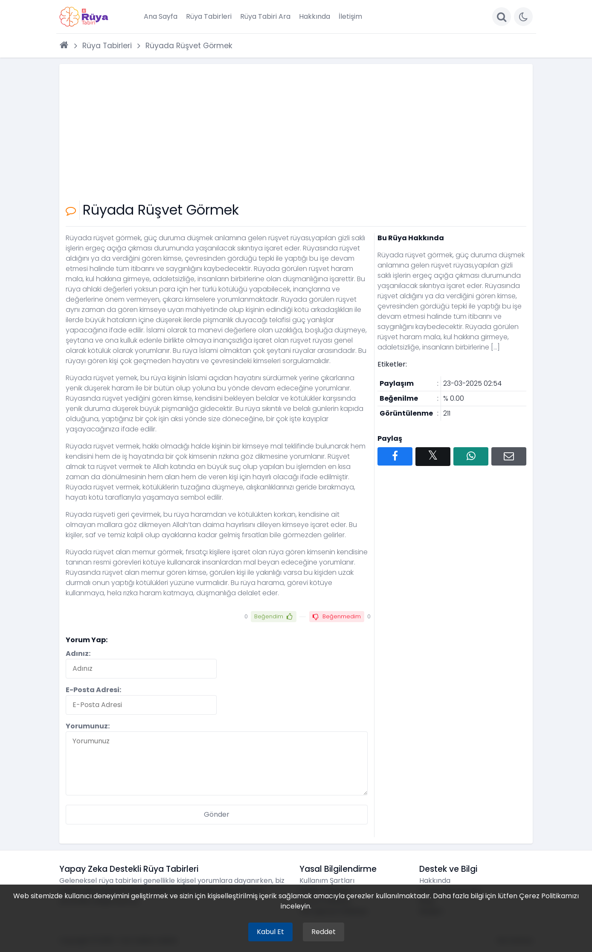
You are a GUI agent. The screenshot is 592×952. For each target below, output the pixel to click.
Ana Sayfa (160, 16)
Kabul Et (270, 932)
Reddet (323, 932)
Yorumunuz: (88, 726)
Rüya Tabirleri (209, 16)
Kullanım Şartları (326, 880)
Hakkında (314, 16)
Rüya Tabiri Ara (265, 16)
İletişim (350, 16)
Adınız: (78, 653)
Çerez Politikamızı (549, 896)
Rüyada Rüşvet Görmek (188, 46)
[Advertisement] (296, 134)
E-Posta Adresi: (93, 690)
